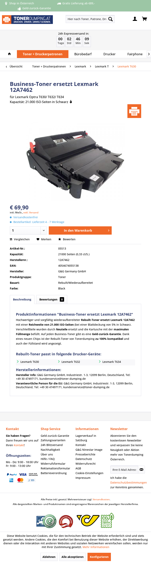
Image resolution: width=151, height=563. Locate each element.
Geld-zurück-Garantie (55, 436)
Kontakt (19, 445)
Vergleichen (20, 239)
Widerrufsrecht (86, 463)
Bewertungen (51, 299)
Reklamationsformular (55, 468)
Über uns (47, 454)
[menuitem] (80, 19)
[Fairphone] (135, 54)
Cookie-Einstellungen (89, 473)
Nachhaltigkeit (50, 450)
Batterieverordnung (54, 473)
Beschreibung (22, 299)
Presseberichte (85, 454)
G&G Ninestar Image (89, 450)
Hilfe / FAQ (48, 459)
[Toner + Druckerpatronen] (42, 54)
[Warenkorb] (145, 19)
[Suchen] (110, 19)
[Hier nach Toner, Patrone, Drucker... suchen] (90, 19)
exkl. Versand (30, 212)
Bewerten (67, 239)
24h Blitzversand (52, 445)
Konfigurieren (99, 557)
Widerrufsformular (53, 463)
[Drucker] (110, 54)
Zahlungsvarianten (53, 440)
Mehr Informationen (96, 547)
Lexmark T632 (71, 362)
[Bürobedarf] (83, 54)
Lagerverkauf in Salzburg (86, 438)
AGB (78, 468)
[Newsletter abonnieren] (141, 470)
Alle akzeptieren (73, 557)
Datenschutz (84, 459)
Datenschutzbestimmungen (128, 482)
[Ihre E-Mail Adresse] (124, 470)
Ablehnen (48, 557)
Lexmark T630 (29, 362)
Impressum (83, 478)
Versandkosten (101, 499)
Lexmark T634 (111, 362)
